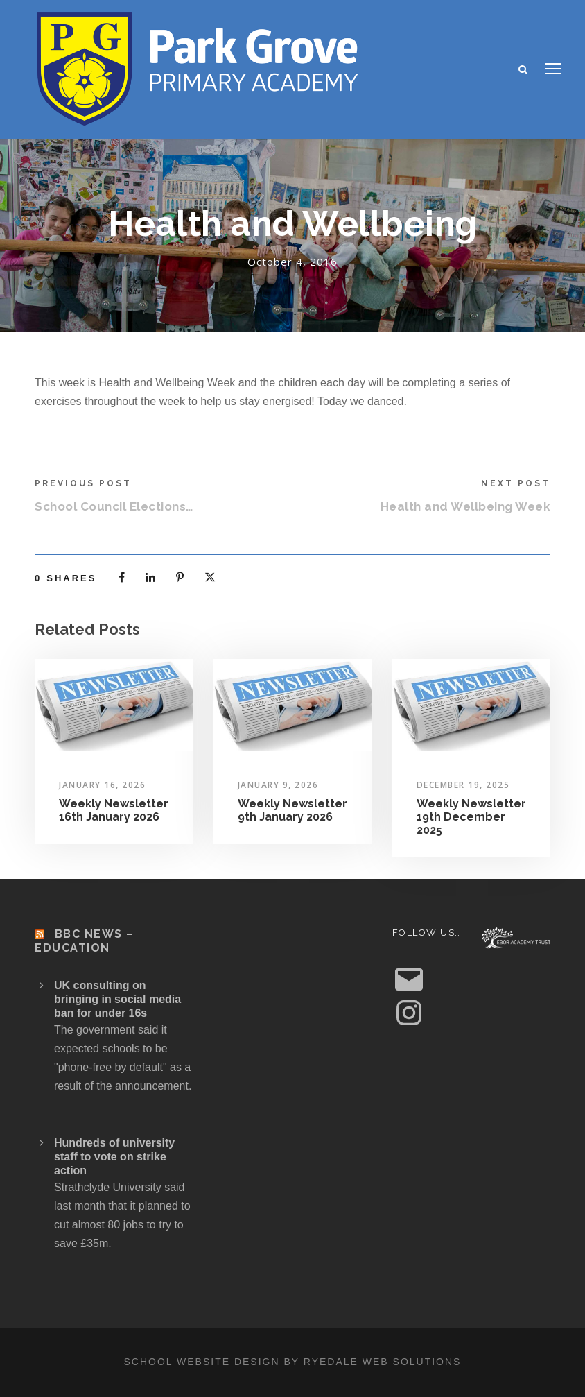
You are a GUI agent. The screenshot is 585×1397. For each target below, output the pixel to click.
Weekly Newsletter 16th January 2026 (113, 810)
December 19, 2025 (463, 785)
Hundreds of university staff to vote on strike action (114, 1156)
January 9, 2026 (278, 785)
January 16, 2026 (102, 785)
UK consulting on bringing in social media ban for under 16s (117, 999)
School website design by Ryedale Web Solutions (293, 1361)
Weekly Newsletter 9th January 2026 (292, 810)
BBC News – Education (84, 940)
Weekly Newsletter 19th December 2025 (471, 817)
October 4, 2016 (292, 261)
